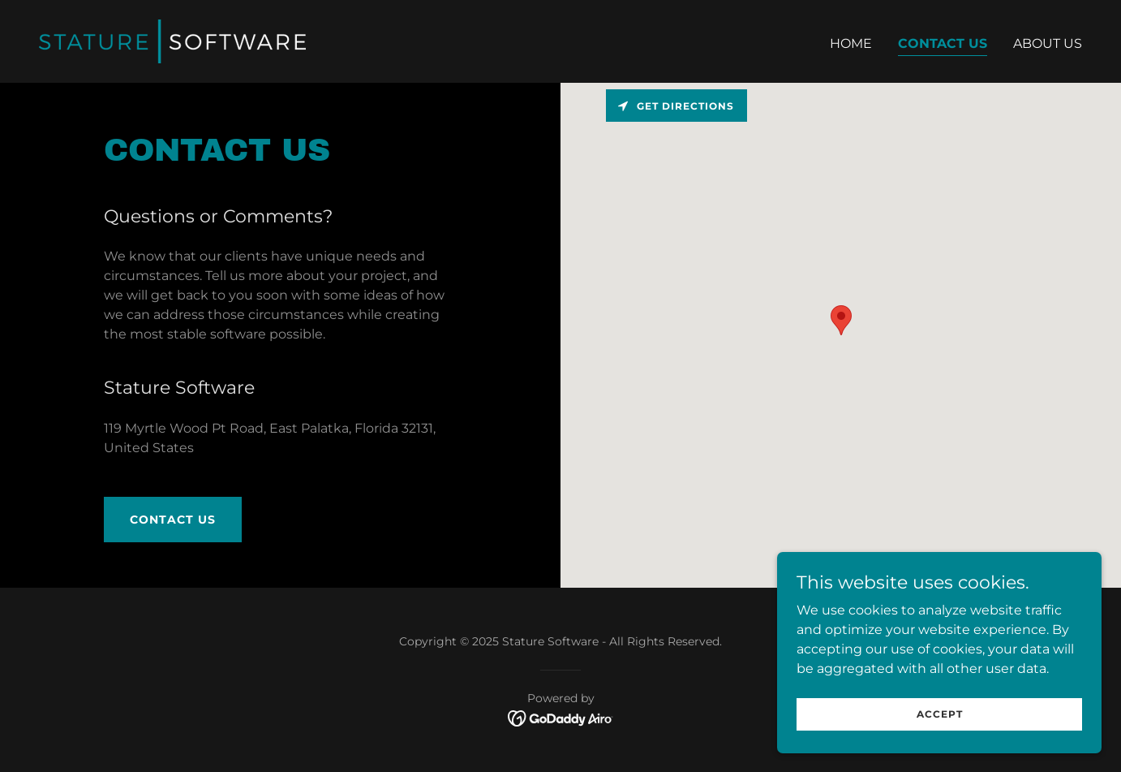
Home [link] (851, 43)
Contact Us (173, 519)
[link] (172, 40)
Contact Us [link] (942, 43)
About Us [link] (1047, 43)
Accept (940, 714)
